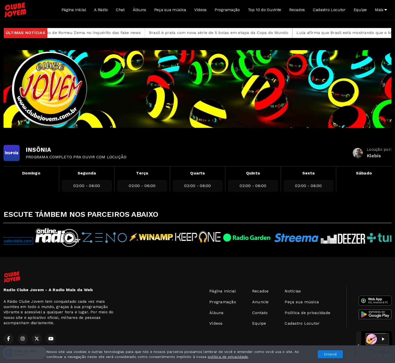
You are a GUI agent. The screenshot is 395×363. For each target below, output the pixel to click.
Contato (260, 312)
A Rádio (101, 9)
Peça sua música (170, 9)
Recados (297, 9)
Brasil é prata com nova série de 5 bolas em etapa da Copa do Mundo (224, 32)
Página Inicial (73, 9)
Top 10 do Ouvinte (264, 9)
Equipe (360, 9)
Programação (227, 9)
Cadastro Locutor (329, 9)
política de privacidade (228, 357)
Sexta (308, 173)
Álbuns (139, 9)
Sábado (364, 173)
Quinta (253, 173)
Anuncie (260, 301)
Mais (381, 9)
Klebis (374, 155)
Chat (120, 9)
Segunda (87, 173)
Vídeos (200, 9)
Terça (142, 173)
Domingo (31, 173)
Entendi (330, 354)
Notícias (293, 291)
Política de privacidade (307, 312)
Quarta (197, 173)
